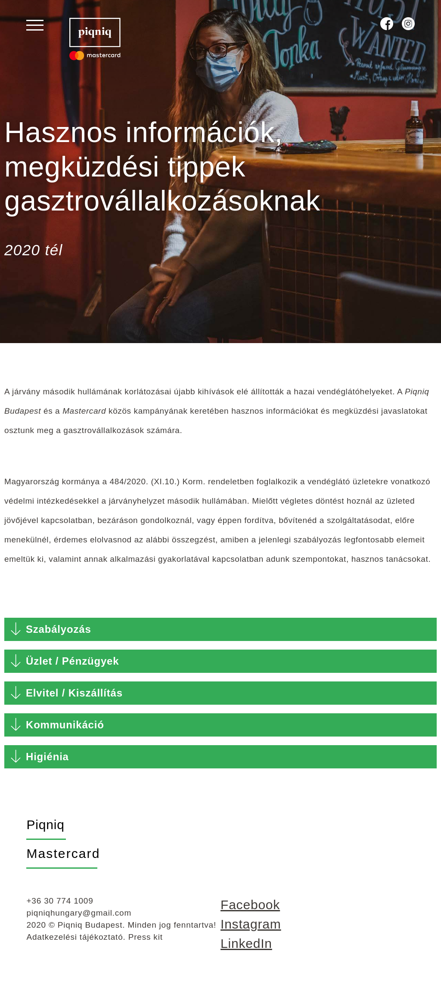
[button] (220, 637)
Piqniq (45, 833)
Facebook (250, 913)
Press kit (145, 945)
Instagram (250, 932)
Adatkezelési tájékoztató (74, 945)
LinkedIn (246, 951)
